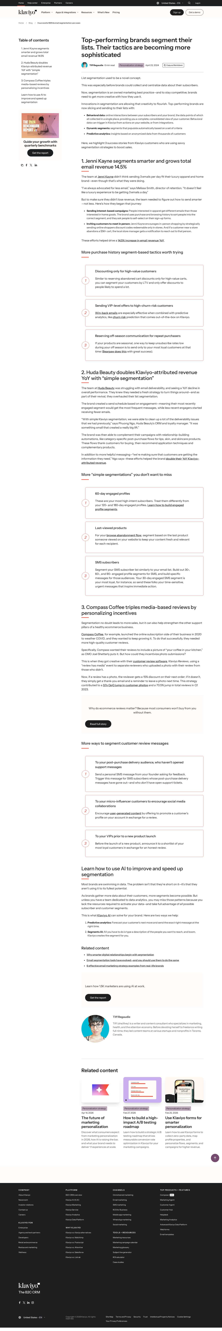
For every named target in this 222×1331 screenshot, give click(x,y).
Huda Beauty (106, 388)
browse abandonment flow (124, 535)
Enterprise (46, 3)
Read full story (98, 723)
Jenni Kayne (105, 176)
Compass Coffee (92, 634)
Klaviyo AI (104, 915)
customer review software (150, 661)
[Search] (189, 3)
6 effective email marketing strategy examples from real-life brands (125, 965)
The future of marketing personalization (94, 1122)
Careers (69, 3)
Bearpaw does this (115, 351)
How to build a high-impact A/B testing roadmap (140, 1122)
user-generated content (125, 813)
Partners (58, 3)
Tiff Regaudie (96, 65)
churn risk (119, 317)
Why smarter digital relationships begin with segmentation (120, 954)
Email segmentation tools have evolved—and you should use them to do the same (133, 960)
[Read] (100, 1089)
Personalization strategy (131, 65)
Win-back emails (106, 313)
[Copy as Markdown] (173, 65)
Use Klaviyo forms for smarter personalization (183, 1122)
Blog (31, 23)
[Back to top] (215, 1158)
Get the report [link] (40, 152)
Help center (32, 3)
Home (21, 3)
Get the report (98, 997)
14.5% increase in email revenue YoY (141, 240)
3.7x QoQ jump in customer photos (125, 685)
